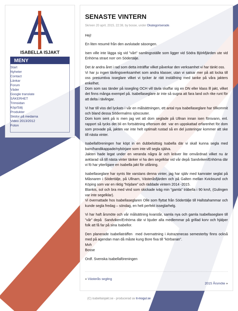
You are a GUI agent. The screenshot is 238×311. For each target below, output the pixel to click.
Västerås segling (100, 279)
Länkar (15, 80)
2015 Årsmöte (215, 283)
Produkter (17, 112)
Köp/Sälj (16, 107)
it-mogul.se (143, 298)
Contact (16, 76)
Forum (15, 85)
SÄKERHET (19, 98)
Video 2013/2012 (22, 121)
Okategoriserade (158, 25)
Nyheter (16, 72)
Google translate (22, 94)
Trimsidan (17, 103)
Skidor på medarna (24, 116)
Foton (14, 125)
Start (13, 67)
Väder (14, 89)
